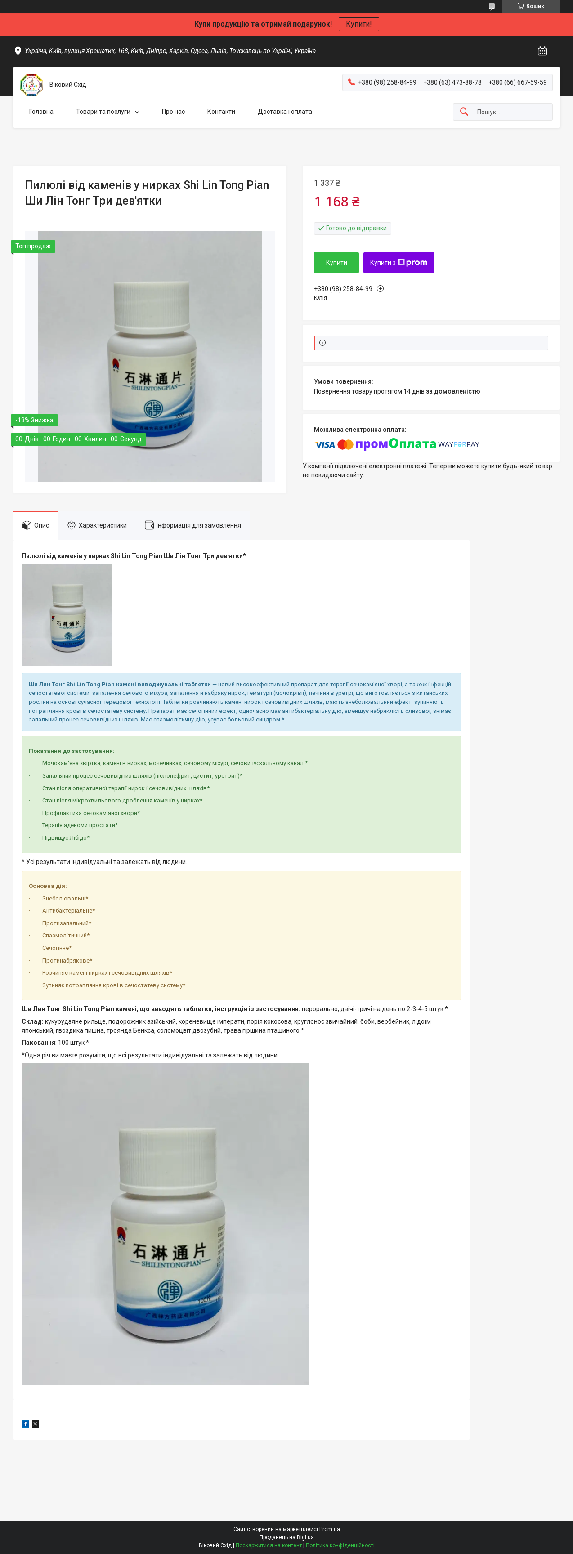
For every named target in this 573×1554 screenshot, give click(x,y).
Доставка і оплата (285, 111)
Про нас (173, 111)
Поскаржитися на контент (269, 1545)
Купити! (359, 24)
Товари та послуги (103, 111)
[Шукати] (464, 112)
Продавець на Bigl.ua (287, 1537)
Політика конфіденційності (340, 1545)
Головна (41, 111)
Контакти (221, 111)
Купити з (398, 263)
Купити (336, 262)
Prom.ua (329, 1529)
